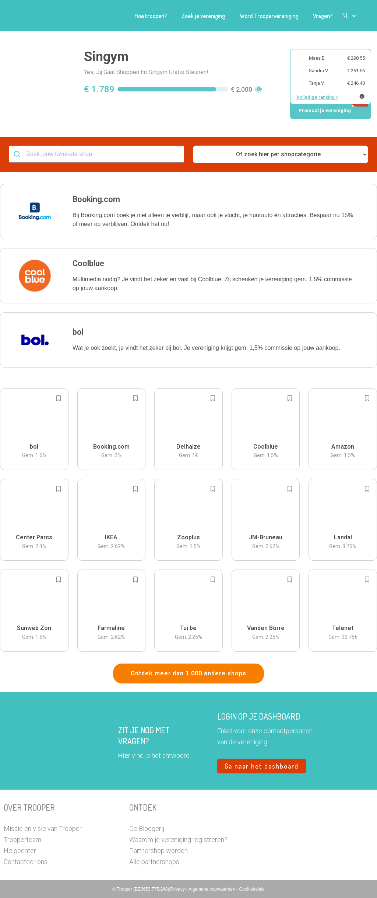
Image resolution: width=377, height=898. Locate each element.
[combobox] (96, 154)
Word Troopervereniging (269, 16)
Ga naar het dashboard (262, 766)
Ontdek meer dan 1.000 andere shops (188, 673)
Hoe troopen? (150, 16)
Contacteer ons (25, 862)
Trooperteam (22, 839)
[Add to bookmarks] (58, 398)
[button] (349, 15)
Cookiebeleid (251, 889)
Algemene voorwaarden (212, 889)
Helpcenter (20, 851)
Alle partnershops (154, 862)
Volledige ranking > (317, 97)
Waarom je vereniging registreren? (178, 839)
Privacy (178, 889)
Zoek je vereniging (203, 16)
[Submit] (18, 154)
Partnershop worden (158, 851)
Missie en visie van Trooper (43, 828)
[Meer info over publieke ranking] (362, 96)
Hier (124, 755)
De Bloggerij (146, 828)
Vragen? (322, 16)
